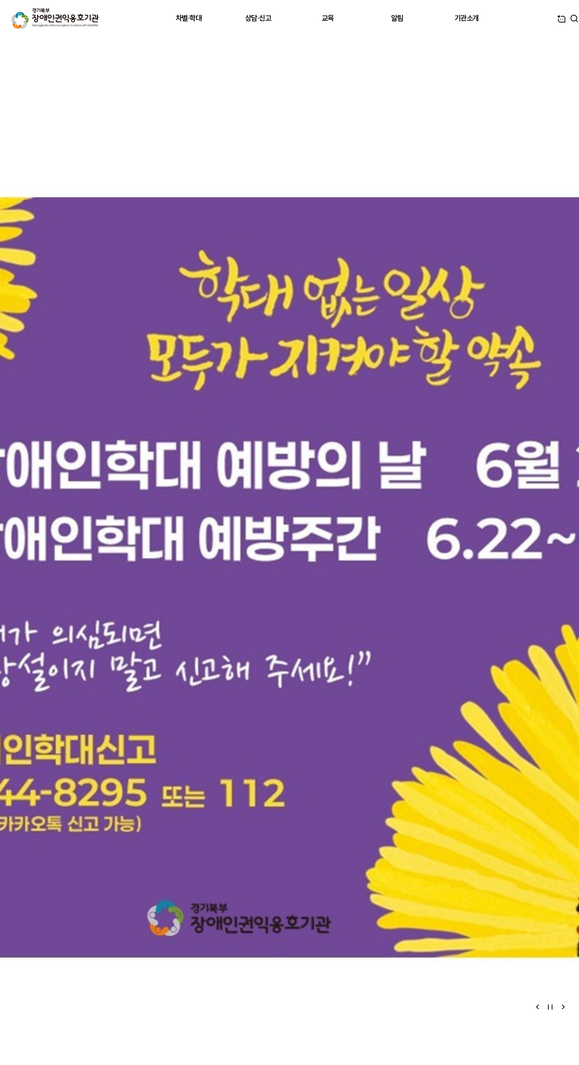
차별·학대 (189, 18)
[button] (537, 1007)
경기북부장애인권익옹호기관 (54, 18)
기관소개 (467, 18)
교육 (328, 18)
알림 (397, 18)
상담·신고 (258, 18)
